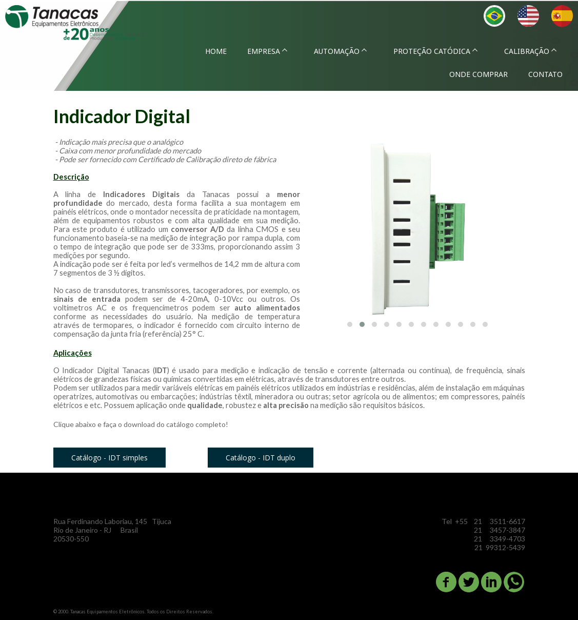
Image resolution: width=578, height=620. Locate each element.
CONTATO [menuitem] (545, 74)
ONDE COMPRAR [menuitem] (478, 74)
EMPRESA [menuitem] (263, 51)
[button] (350, 324)
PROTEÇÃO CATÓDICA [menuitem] (431, 51)
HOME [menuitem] (216, 51)
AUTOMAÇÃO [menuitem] (337, 51)
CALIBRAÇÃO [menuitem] (526, 51)
